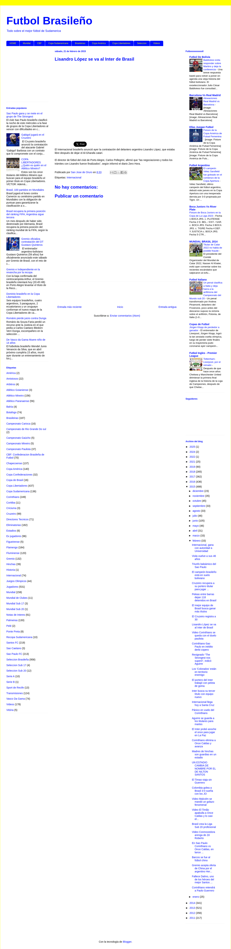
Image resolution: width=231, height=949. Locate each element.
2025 (193, 446)
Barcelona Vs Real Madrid (205, 95)
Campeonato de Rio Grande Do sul (26, 429)
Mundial (27, 43)
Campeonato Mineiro (18, 443)
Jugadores (12, 586)
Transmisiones (14, 693)
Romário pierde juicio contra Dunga (26, 318)
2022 (193, 456)
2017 (193, 476)
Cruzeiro (11, 513)
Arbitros (10, 384)
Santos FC (12, 642)
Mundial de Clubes (16, 597)
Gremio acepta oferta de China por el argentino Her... (204, 868)
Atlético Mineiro (15, 395)
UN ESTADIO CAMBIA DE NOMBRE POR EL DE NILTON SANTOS (204, 768)
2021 (193, 461)
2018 (193, 471)
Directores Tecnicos (17, 519)
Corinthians (12, 497)
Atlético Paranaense (17, 401)
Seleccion (141, 43)
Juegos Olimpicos (16, 581)
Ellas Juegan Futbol (201, 127)
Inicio (120, 306)
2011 (193, 917)
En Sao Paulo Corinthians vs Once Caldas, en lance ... (203, 848)
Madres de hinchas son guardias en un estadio (204, 754)
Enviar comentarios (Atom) (125, 315)
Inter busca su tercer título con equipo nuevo (203, 694)
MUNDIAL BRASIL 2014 (203, 241)
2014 (193, 902)
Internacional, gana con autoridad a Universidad (203, 548)
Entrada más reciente (69, 306)
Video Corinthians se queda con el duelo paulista (204, 635)
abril (195, 530)
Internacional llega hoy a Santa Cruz (203, 704)
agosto (196, 510)
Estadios (11, 530)
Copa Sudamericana (58, 43)
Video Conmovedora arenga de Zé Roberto (203, 835)
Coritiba (10, 502)
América (11, 373)
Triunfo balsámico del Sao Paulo (204, 566)
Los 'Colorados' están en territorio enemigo (204, 671)
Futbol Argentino (199, 165)
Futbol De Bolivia (199, 57)
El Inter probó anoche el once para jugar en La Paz (204, 732)
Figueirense (13, 541)
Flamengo (12, 547)
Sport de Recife (15, 687)
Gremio (10, 558)
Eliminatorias (13, 525)
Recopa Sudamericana (19, 637)
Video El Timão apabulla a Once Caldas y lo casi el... (202, 814)
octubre (197, 500)
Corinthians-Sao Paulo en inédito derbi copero (202, 646)
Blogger (127, 941)
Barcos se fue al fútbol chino (201, 859)
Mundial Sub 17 (15, 603)
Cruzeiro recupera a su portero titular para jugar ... (203, 586)
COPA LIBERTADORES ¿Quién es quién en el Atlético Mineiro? (33, 164)
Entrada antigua (167, 306)
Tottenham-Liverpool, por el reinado (212, 362)
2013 (193, 907)
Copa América (99, 43)
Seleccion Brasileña (17, 659)
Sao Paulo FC (14, 653)
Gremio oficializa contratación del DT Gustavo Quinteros (32, 241)
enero (196, 896)
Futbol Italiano (198, 279)
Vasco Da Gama (15, 698)
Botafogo (11, 412)
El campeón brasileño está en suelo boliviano (204, 575)
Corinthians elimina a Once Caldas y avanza (204, 743)
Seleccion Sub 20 (16, 670)
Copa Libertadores (121, 43)
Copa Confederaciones (19, 474)
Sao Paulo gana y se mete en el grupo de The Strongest (24, 115)
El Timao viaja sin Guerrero (202, 781)
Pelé (8, 625)
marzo (196, 535)
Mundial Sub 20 (15, 609)
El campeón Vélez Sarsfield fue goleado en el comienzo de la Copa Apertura (212, 174)
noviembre (198, 495)
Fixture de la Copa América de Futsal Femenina (212, 133)
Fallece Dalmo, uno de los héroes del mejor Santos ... (203, 879)
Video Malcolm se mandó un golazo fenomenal (203, 801)
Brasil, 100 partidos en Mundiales (25, 189)
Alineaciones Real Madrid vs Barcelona (211, 101)
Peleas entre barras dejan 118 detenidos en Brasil (204, 597)
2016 (193, 481)
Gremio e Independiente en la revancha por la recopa (23, 271)
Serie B (10, 681)
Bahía (9, 406)
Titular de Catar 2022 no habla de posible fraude (212, 247)
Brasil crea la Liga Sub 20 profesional (204, 825)
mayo (195, 525)
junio (195, 520)
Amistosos (12, 378)
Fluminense (12, 553)
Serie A (10, 676)
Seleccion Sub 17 (16, 665)
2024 (193, 451)
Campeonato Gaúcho (18, 437)
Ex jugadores (13, 536)
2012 (193, 912)
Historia (10, 569)
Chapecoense (14, 463)
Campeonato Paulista (18, 449)
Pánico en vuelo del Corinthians (203, 712)
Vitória (9, 710)
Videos (156, 43)
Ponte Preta (13, 631)
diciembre (198, 491)
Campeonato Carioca (18, 423)
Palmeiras (12, 620)
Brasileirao (80, 43)
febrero (196, 540)
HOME (13, 43)
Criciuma (11, 508)
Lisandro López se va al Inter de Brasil (204, 626)
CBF (39, 43)
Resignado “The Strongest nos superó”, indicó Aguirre (201, 659)
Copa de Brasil (14, 480)
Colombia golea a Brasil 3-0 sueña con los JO (202, 790)
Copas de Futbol (199, 324)
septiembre (199, 505)
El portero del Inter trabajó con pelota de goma (203, 683)
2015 (193, 486)
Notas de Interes (15, 614)
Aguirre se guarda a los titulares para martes (203, 721)
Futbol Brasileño (49, 21)
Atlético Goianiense (17, 389)
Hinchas (11, 564)
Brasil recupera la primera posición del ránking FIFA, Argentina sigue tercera (26, 214)
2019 (193, 466)
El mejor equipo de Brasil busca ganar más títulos (204, 608)
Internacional (74, 177)
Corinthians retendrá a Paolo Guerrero (203, 889)
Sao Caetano (13, 648)
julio (195, 515)
